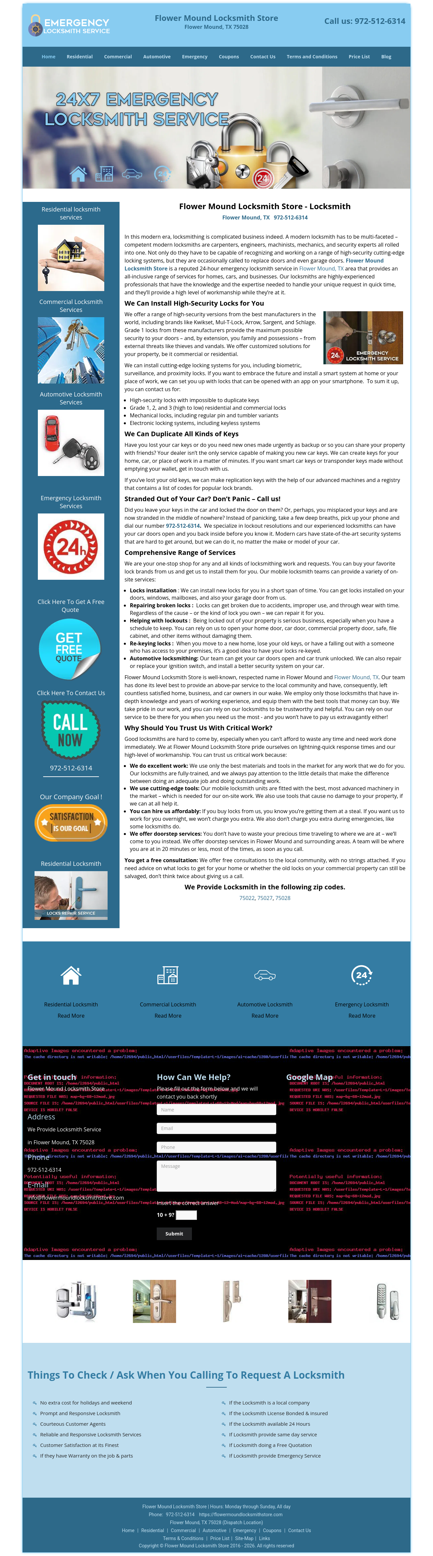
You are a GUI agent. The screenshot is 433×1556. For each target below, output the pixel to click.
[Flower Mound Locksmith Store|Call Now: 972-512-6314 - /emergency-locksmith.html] (362, 974)
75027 (265, 898)
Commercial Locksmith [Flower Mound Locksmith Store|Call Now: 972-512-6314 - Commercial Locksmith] (168, 1004)
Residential (80, 56)
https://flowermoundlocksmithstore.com (241, 1514)
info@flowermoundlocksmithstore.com (76, 1197)
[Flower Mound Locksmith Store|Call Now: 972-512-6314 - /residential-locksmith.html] (71, 974)
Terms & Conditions (183, 1538)
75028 (283, 898)
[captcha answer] (186, 1215)
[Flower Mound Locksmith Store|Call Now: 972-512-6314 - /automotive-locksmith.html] (265, 974)
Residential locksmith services (71, 213)
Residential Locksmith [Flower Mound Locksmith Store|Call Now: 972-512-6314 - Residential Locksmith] (71, 1004)
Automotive (157, 56)
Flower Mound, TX (246, 217)
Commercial (118, 56)
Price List (359, 56)
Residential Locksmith (71, 864)
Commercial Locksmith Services (71, 306)
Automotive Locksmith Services (71, 398)
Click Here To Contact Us (71, 693)
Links (264, 1538)
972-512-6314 (380, 20)
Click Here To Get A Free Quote (71, 606)
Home (48, 56)
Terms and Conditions (312, 56)
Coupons (229, 56)
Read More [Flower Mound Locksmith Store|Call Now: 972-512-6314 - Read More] (70, 1015)
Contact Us (263, 56)
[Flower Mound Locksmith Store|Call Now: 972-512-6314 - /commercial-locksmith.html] (168, 974)
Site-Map (244, 1538)
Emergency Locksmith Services (71, 502)
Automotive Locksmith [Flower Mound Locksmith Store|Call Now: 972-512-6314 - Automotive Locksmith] (265, 1004)
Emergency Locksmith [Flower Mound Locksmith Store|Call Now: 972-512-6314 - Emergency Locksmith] (362, 1004)
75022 (247, 898)
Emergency (195, 56)
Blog (386, 56)
